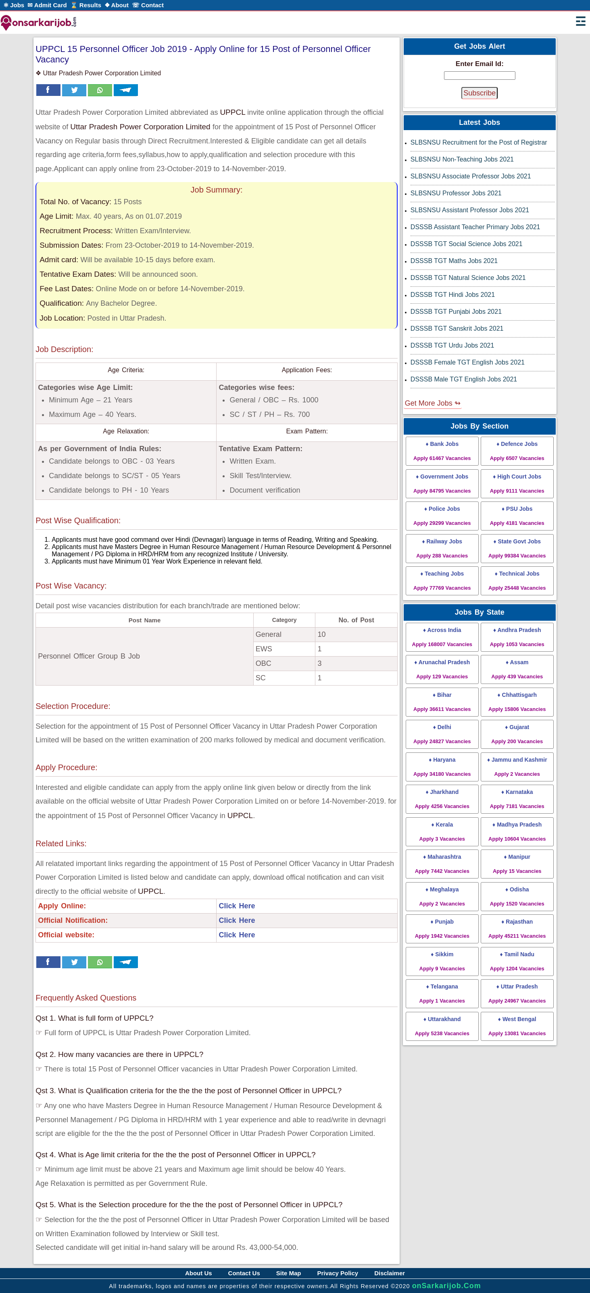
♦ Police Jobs (442, 516)
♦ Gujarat (517, 734)
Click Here (237, 906)
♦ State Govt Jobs (517, 548)
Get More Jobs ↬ (433, 403)
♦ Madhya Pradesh (517, 831)
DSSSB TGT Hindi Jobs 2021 (453, 294)
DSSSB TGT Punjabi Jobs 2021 (456, 311)
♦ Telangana (442, 993)
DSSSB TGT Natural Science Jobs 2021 (468, 277)
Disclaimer (389, 1273)
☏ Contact (148, 5)
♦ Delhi (442, 734)
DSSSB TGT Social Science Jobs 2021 (467, 243)
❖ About (116, 5)
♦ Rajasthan (517, 928)
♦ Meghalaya (442, 896)
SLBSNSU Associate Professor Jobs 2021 (471, 176)
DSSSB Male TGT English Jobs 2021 (464, 379)
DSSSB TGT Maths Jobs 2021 (454, 260)
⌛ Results (85, 5)
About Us (198, 1273)
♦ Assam (517, 669)
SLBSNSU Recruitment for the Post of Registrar (479, 142)
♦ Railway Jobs (442, 548)
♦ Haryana (442, 766)
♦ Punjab (442, 928)
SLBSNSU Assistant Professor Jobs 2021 (470, 210)
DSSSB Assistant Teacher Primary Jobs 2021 (475, 227)
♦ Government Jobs (442, 483)
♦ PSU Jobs (517, 516)
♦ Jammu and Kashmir (517, 766)
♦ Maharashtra (442, 864)
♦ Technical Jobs (517, 580)
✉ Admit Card (47, 5)
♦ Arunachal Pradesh (442, 669)
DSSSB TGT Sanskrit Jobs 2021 (457, 328)
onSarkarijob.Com (446, 1286)
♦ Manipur (517, 864)
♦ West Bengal (517, 1026)
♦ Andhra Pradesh (517, 637)
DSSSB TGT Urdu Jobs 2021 (452, 345)
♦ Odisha (517, 896)
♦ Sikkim (442, 961)
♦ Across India (442, 637)
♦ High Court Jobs (517, 483)
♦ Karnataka (517, 799)
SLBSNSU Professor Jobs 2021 (456, 193)
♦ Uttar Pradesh (517, 993)
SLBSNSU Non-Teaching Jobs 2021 (462, 159)
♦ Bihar (442, 702)
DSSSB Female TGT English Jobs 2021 (468, 362)
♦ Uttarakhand (442, 1026)
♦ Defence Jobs (517, 451)
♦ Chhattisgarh (517, 702)
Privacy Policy (337, 1273)
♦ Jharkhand (442, 799)
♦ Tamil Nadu (517, 961)
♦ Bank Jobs (442, 451)
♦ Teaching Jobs (442, 580)
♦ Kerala (442, 831)
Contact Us (244, 1273)
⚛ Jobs (13, 5)
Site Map (288, 1273)
